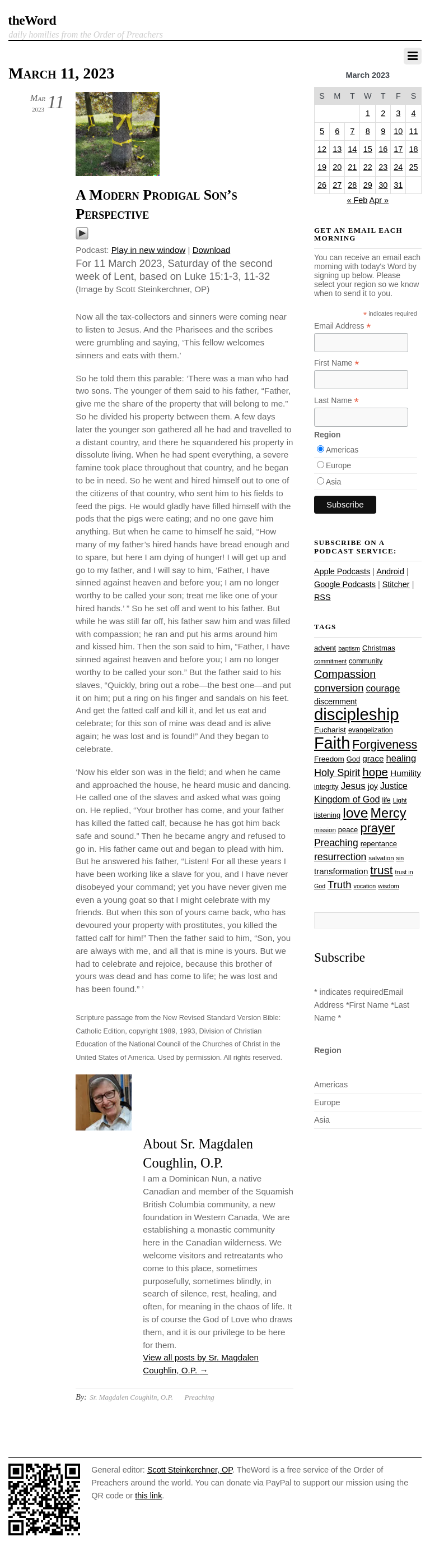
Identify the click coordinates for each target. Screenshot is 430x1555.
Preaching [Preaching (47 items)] (336, 842)
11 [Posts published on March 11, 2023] (413, 131)
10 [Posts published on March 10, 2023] (398, 131)
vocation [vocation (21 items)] (365, 886)
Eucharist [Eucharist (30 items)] (330, 730)
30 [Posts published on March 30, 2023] (382, 185)
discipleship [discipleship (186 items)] (356, 714)
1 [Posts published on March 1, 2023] (368, 113)
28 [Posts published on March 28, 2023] (352, 185)
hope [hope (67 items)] (375, 771)
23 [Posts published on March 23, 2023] (382, 167)
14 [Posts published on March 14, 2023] (352, 149)
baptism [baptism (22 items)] (349, 648)
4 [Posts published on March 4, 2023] (414, 113)
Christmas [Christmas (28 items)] (378, 648)
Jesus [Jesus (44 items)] (353, 786)
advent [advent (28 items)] (325, 648)
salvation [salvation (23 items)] (381, 858)
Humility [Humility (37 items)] (405, 773)
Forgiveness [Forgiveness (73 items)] (384, 744)
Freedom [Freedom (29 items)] (329, 759)
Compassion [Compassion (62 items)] (345, 674)
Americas (342, 449)
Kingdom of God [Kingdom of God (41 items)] (347, 799)
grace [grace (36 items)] (373, 758)
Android (390, 571)
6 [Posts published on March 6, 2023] (337, 131)
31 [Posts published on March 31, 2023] (398, 185)
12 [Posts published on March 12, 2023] (321, 149)
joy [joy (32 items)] (373, 786)
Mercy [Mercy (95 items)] (388, 813)
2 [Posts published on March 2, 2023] (383, 113)
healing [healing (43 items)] (401, 758)
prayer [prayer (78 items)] (377, 828)
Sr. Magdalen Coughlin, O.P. (131, 1397)
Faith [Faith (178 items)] (332, 743)
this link (148, 1495)
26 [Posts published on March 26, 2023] (321, 185)
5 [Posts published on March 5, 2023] (322, 131)
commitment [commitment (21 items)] (330, 661)
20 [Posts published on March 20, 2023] (337, 167)
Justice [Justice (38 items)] (394, 786)
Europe (338, 465)
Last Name (336, 400)
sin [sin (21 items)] (400, 858)
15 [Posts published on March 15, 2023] (367, 149)
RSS (322, 597)
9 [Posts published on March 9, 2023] (383, 131)
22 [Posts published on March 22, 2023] (367, 167)
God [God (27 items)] (353, 759)
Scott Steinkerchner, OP (189, 1469)
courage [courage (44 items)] (383, 688)
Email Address (342, 326)
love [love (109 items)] (355, 812)
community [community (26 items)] (365, 661)
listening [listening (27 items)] (327, 815)
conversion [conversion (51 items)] (338, 688)
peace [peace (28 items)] (348, 829)
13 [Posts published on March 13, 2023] (337, 149)
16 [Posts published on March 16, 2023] (382, 149)
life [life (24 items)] (386, 800)
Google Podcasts (345, 584)
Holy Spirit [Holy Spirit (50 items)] (337, 772)
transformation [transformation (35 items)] (341, 871)
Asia (333, 481)
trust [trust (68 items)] (381, 870)
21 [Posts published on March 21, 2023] (352, 167)
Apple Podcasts (342, 571)
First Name (336, 363)
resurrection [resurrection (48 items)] (340, 856)
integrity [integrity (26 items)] (326, 787)
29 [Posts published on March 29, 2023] (367, 185)
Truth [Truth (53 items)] (339, 884)
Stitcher (396, 584)
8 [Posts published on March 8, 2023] (368, 131)
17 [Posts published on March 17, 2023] (398, 149)
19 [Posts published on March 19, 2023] (321, 167)
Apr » (379, 200)
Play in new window (148, 250)
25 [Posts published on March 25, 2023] (413, 167)
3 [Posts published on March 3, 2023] (398, 113)
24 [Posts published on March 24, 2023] (398, 167)
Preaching (199, 1397)
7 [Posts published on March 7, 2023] (352, 131)
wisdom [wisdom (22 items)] (388, 886)
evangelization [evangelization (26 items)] (370, 730)
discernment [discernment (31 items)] (335, 701)
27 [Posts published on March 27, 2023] (337, 185)
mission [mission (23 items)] (325, 830)
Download (212, 250)
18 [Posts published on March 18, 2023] (413, 149)
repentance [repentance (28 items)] (379, 843)
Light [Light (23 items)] (400, 800)
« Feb (357, 200)
